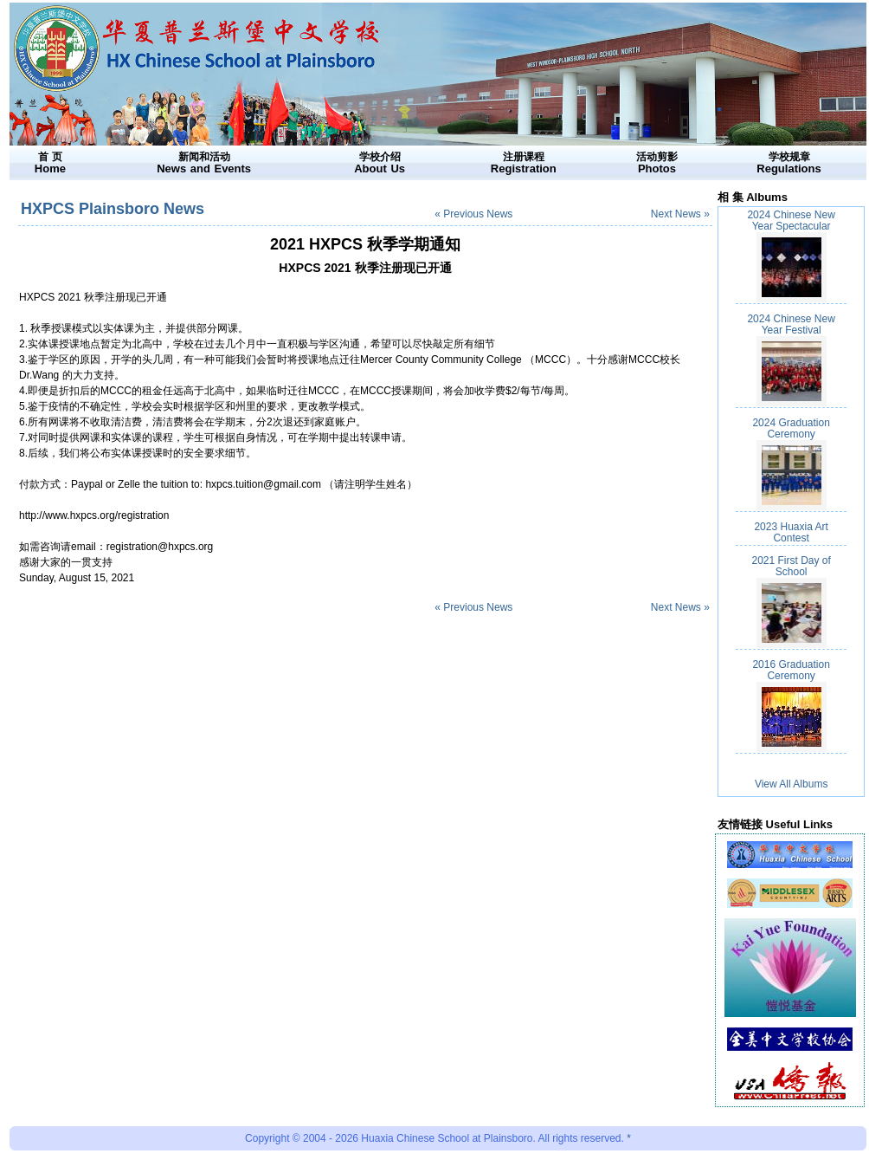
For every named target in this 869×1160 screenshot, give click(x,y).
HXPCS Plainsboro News (112, 208)
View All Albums (791, 784)
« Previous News (473, 214)
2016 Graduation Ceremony (790, 670)
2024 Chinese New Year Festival (790, 324)
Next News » (680, 214)
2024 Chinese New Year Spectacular (790, 220)
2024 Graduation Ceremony (790, 428)
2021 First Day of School (790, 566)
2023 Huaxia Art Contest (790, 532)
